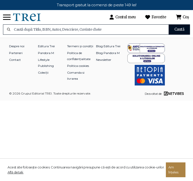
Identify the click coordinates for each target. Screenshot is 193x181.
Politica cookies (78, 66)
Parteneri (16, 53)
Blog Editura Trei (108, 46)
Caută (179, 29)
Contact (15, 60)
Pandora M (46, 53)
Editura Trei (46, 46)
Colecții (43, 72)
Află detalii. (16, 172)
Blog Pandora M (108, 53)
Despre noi (16, 46)
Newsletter (103, 60)
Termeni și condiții (80, 46)
